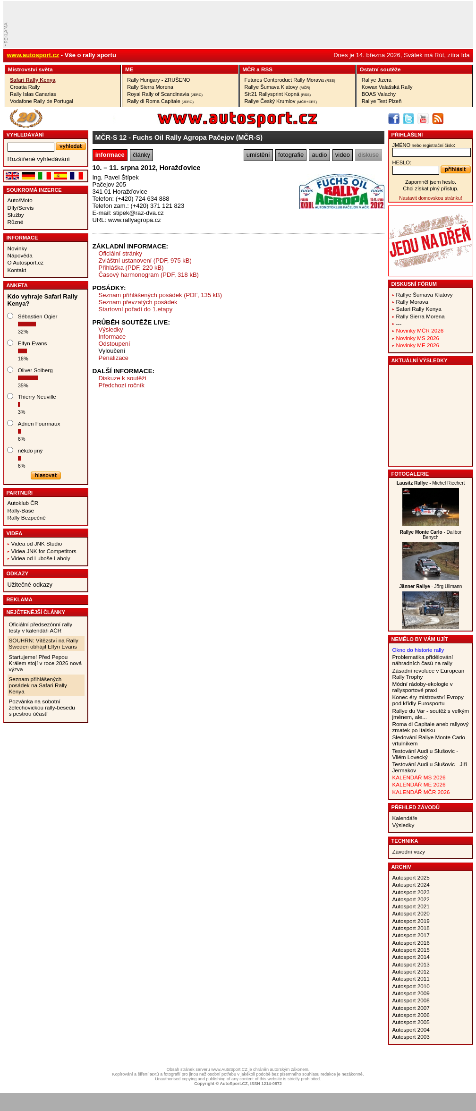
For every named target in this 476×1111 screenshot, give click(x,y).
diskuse (368, 154)
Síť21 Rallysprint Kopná (278, 94)
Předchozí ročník (122, 385)
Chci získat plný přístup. (430, 188)
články (141, 154)
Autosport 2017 (411, 935)
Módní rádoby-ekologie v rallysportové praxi (422, 687)
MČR (248, 69)
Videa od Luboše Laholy (40, 558)
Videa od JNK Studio (36, 543)
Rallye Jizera (376, 80)
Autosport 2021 (411, 906)
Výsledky (111, 329)
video (342, 154)
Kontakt (17, 270)
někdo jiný (30, 450)
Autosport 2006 (411, 1015)
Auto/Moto (20, 200)
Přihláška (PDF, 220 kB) (131, 267)
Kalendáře (404, 818)
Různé (16, 222)
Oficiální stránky (120, 253)
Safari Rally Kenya (32, 80)
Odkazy (18, 573)
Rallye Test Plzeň (382, 101)
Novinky (17, 248)
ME (129, 69)
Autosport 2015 (411, 950)
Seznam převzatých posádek (138, 302)
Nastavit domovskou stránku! (430, 198)
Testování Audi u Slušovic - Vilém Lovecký (425, 754)
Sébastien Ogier (38, 316)
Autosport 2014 (411, 957)
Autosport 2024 (411, 884)
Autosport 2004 (411, 1029)
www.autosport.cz (33, 55)
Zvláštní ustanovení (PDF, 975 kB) (145, 260)
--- (399, 323)
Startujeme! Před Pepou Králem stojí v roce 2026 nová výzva (45, 663)
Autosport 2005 (411, 1022)
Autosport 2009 (411, 993)
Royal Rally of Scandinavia (165, 94)
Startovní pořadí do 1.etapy (136, 309)
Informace (22, 237)
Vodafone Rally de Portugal (41, 101)
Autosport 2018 (411, 928)
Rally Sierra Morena (150, 87)
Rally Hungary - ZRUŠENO (158, 80)
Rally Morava (412, 302)
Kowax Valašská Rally (387, 87)
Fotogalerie (410, 474)
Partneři (20, 493)
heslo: (402, 162)
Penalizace (114, 357)
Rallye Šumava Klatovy (277, 87)
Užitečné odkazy (30, 584)
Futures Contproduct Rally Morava (290, 80)
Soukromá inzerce (34, 190)
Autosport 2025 (411, 877)
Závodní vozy (408, 851)
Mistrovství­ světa (30, 69)
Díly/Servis (21, 208)
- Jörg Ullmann (431, 586)
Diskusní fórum (414, 284)
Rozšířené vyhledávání (39, 158)
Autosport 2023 (411, 892)
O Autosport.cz (26, 262)
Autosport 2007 (411, 1008)
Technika (404, 841)
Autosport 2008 (411, 1000)
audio (319, 154)
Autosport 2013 (411, 964)
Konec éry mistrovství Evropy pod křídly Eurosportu (428, 700)
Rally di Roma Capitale (160, 101)
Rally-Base (21, 510)
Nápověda (20, 255)
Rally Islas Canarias (33, 94)
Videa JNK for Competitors (43, 551)
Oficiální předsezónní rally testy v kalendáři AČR (40, 627)
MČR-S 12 (111, 137)
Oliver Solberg (35, 370)
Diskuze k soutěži (122, 378)
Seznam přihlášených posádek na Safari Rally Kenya (38, 685)
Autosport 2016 (411, 943)
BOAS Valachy (379, 94)
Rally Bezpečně (27, 517)
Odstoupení (114, 343)
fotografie (291, 154)
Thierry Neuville (37, 396)
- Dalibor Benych (431, 535)
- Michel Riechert (431, 483)
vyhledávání (25, 134)
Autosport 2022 (411, 899)
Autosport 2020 (411, 913)
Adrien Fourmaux (39, 423)
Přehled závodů (415, 807)
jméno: (423, 145)
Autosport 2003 (411, 1037)
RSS (266, 69)
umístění (258, 154)
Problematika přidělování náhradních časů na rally (422, 660)
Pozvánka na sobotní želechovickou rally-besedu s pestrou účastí (42, 707)
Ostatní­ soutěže (380, 69)
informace (110, 154)
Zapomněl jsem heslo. (430, 182)
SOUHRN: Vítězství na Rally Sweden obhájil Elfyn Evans (43, 643)
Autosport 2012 (411, 971)
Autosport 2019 (411, 921)
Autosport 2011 (411, 978)
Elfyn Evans (32, 343)
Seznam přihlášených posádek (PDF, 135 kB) (160, 295)
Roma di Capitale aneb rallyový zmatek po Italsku (430, 727)
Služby (16, 215)
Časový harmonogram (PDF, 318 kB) (149, 274)
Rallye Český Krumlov (281, 101)
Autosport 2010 (411, 986)
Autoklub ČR (23, 503)
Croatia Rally (25, 87)
